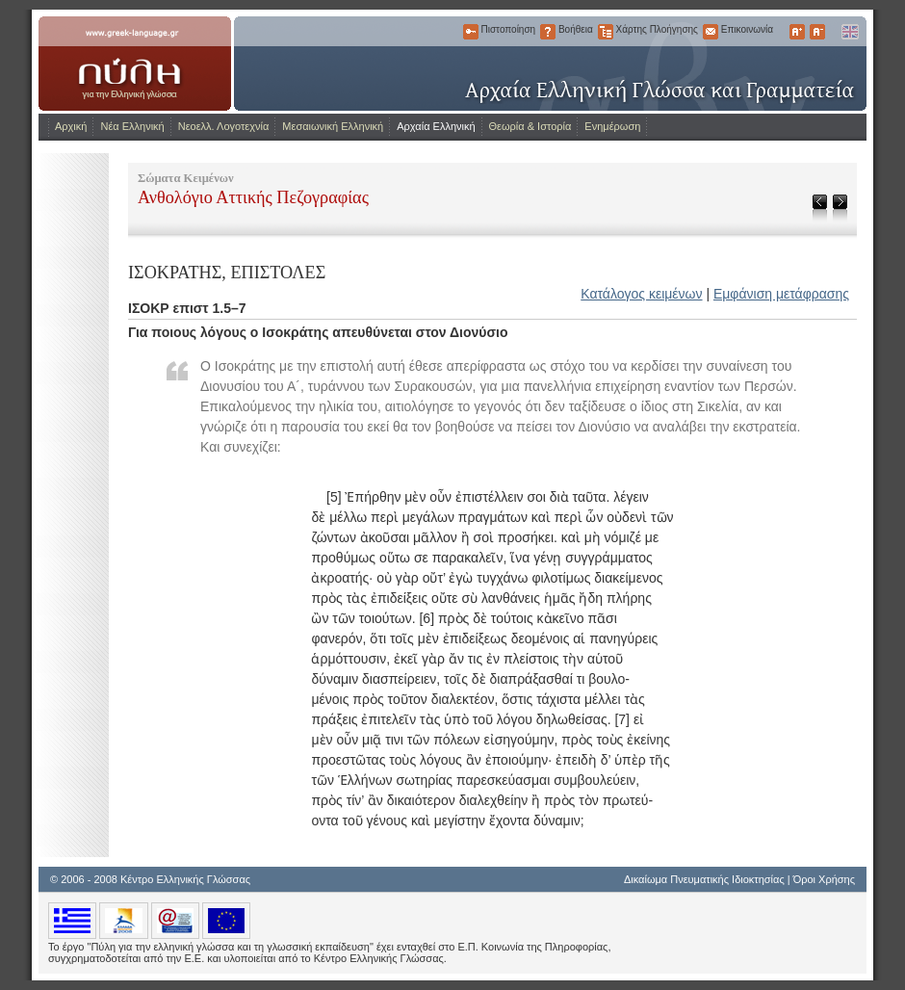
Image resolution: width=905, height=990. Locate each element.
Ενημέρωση (612, 126)
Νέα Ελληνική (132, 126)
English (849, 31)
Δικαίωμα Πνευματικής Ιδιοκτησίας (704, 879)
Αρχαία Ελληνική (436, 126)
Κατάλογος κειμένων (641, 293)
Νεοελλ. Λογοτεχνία (224, 126)
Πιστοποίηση (470, 31)
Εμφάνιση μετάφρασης (781, 293)
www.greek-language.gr (135, 63)
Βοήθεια (548, 31)
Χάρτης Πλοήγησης (605, 31)
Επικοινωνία (710, 31)
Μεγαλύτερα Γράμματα (797, 31)
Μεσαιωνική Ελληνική (332, 126)
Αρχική (71, 126)
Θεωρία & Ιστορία (530, 126)
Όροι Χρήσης (824, 879)
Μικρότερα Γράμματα (817, 31)
